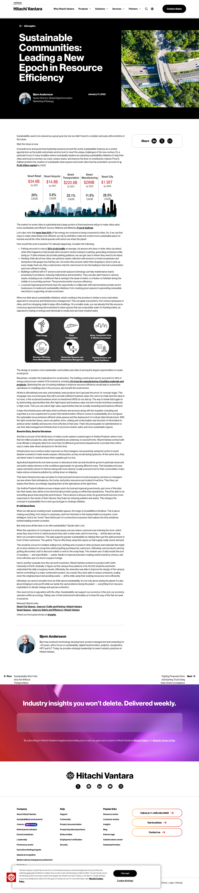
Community (65, 819)
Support (63, 814)
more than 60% (44, 232)
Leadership (22, 839)
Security (64, 844)
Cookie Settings (125, 880)
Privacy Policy (141, 740)
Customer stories (111, 819)
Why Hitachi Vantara (64, 8)
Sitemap (178, 882)
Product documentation (71, 824)
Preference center (25, 844)
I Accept (125, 873)
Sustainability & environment (30, 819)
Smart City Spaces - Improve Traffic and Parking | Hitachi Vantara (49, 606)
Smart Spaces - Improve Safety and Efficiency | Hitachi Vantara (48, 609)
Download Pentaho (111, 844)
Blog (105, 829)
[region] (86, 876)
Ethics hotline (66, 834)
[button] (151, 8)
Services (116, 8)
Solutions (100, 8)
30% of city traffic (56, 248)
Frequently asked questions (72, 829)
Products (83, 8)
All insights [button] (27, 26)
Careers (20, 824)
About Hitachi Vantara (26, 814)
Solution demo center (113, 839)
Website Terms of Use (164, 740)
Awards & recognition (26, 855)
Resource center (110, 814)
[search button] (146, 8)
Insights (52, 614)
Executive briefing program (29, 849)
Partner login (109, 834)
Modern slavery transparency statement (35, 860)
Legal (171, 882)
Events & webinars (25, 834)
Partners (133, 8)
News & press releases (27, 829)
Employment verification (71, 839)
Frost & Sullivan (85, 227)
